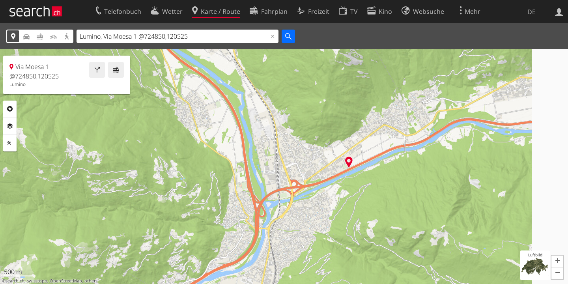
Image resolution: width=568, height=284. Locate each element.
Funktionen (10, 143)
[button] (557, 261)
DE (531, 11)
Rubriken (10, 109)
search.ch (15, 281)
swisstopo (37, 281)
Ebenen (10, 126)
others (90, 281)
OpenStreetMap (66, 281)
